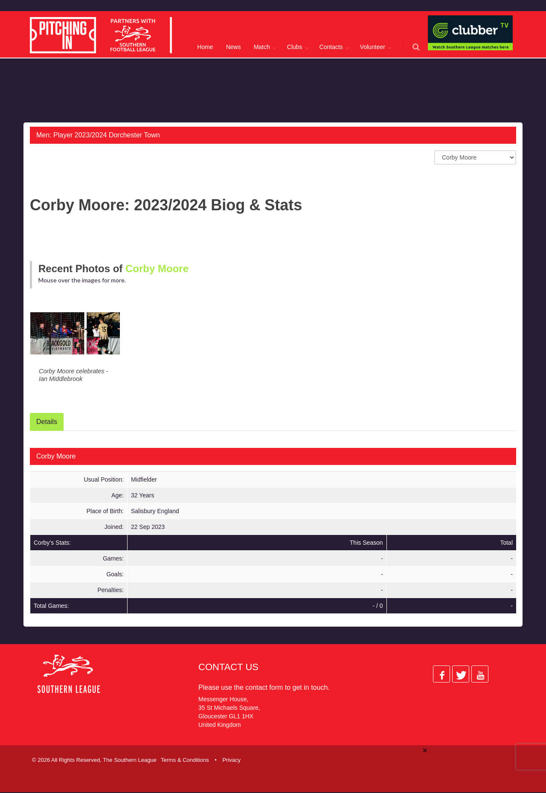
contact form (264, 688)
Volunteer (372, 47)
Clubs (294, 47)
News (233, 47)
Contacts (331, 47)
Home (205, 47)
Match (262, 47)
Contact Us (228, 667)
